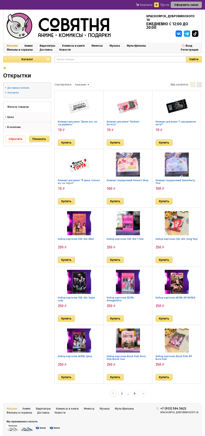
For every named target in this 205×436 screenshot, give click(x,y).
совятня (74, 26)
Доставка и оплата (18, 87)
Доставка (46, 49)
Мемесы (97, 45)
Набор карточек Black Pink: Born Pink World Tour (126, 358)
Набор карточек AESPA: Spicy (75, 356)
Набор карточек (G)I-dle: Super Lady (76, 299)
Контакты (13, 92)
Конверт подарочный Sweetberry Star (175, 182)
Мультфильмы (136, 45)
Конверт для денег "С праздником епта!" (176, 123)
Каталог (27, 59)
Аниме (28, 45)
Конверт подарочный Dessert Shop (127, 180)
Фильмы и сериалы (20, 49)
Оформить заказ (186, 5)
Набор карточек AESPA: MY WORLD (175, 297)
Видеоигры (47, 45)
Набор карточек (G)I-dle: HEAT (76, 239)
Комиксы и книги (73, 45)
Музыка (115, 45)
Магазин (12, 45)
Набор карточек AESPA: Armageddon (120, 299)
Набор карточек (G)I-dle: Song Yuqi (177, 239)
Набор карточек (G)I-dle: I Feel (125, 239)
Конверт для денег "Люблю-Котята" (123, 123)
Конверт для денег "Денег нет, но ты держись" (77, 123)
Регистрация (189, 49)
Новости (65, 49)
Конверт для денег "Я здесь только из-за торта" (79, 182)
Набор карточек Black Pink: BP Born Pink (174, 358)
